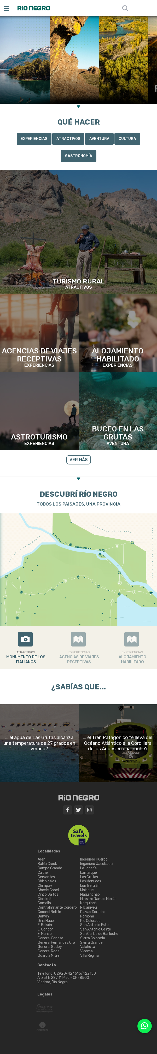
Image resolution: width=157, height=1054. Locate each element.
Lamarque (88, 872)
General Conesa (50, 938)
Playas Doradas (92, 912)
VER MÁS (78, 459)
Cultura (127, 139)
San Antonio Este (94, 925)
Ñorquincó (88, 903)
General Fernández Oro (56, 942)
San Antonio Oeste (95, 929)
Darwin (43, 916)
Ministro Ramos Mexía (97, 899)
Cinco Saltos (48, 894)
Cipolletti (45, 899)
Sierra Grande (91, 942)
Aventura (99, 139)
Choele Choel (48, 890)
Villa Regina (89, 955)
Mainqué (87, 890)
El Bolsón (45, 925)
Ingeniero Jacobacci (96, 864)
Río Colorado (90, 921)
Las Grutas (89, 877)
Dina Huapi (46, 921)
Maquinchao (90, 894)
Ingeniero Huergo (94, 859)
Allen (41, 859)
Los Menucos (90, 881)
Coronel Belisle (49, 912)
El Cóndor (45, 929)
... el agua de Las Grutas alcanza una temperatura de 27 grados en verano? (39, 743)
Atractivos (68, 139)
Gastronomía (78, 156)
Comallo (44, 903)
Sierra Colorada (92, 938)
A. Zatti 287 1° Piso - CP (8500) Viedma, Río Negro (64, 979)
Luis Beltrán (90, 885)
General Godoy (50, 947)
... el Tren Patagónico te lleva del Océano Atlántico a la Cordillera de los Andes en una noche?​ (117, 743)
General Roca (49, 951)
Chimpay (45, 885)
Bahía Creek (47, 864)
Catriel (43, 872)
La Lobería (88, 868)
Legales (44, 994)
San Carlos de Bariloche (99, 934)
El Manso (44, 934)
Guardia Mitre (48, 955)
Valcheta (87, 947)
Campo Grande (50, 868)
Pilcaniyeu (88, 907)
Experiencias (34, 139)
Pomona (87, 916)
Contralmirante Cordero (57, 907)
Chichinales (47, 881)
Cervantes (46, 877)
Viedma (86, 951)
